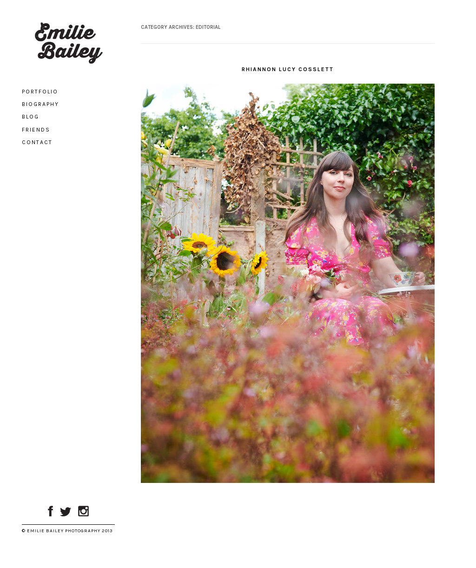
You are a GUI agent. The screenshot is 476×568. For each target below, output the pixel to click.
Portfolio (40, 91)
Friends (36, 129)
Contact (37, 142)
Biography (40, 104)
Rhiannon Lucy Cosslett (288, 69)
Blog (30, 116)
